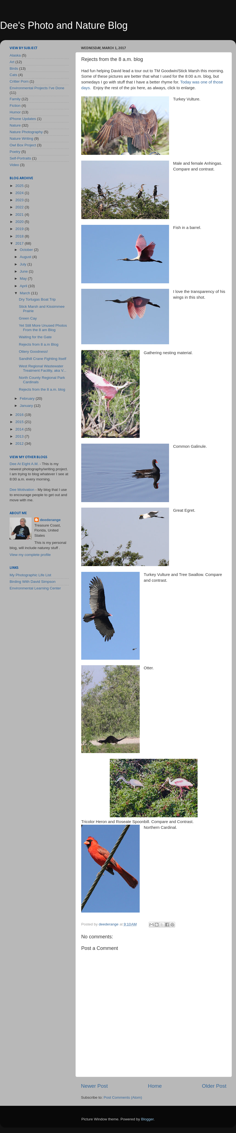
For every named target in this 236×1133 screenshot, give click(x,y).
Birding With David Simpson (32, 582)
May (24, 278)
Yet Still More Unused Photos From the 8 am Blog (43, 327)
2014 (20, 429)
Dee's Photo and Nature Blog (64, 25)
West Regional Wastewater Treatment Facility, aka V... (42, 368)
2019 (20, 229)
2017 (20, 243)
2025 (20, 186)
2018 (20, 236)
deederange (50, 520)
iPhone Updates (23, 119)
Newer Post (94, 1086)
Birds (14, 68)
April (24, 286)
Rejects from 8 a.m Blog (38, 344)
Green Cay (28, 318)
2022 (20, 207)
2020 (20, 222)
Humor (15, 112)
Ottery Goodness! (33, 351)
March (25, 293)
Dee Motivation (22, 490)
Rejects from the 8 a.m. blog (42, 389)
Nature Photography (26, 132)
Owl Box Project (23, 145)
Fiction (15, 105)
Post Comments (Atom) (123, 1097)
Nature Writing (21, 138)
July (23, 264)
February (28, 398)
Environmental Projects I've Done (37, 88)
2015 (20, 422)
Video (14, 165)
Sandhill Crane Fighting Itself (42, 359)
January (27, 406)
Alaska (15, 55)
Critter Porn (19, 81)
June (24, 271)
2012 (20, 443)
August (26, 257)
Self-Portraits (20, 158)
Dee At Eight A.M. (24, 464)
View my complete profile (30, 555)
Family (15, 99)
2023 (20, 200)
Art (12, 62)
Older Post (214, 1086)
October (27, 250)
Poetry (15, 152)
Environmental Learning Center (35, 588)
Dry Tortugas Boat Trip (37, 299)
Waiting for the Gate (35, 337)
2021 (20, 214)
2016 (20, 415)
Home (155, 1086)
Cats (13, 75)
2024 (20, 193)
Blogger (147, 1119)
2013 (20, 436)
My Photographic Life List (30, 575)
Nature (15, 125)
